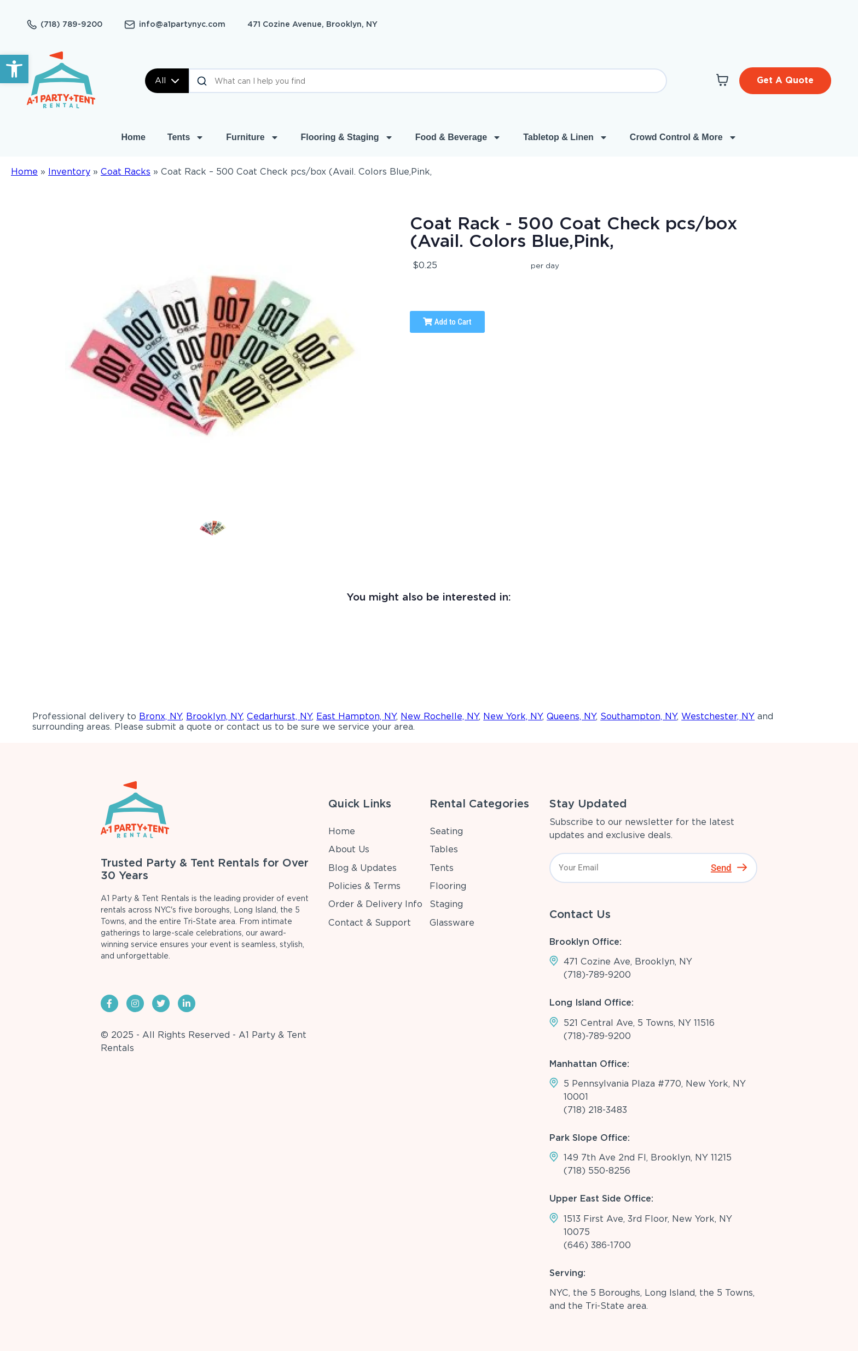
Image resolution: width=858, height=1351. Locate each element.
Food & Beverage (458, 137)
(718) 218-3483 (595, 1110)
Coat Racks (125, 171)
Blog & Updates (362, 868)
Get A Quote (785, 80)
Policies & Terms (364, 886)
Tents (185, 137)
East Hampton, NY (356, 716)
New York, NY (512, 716)
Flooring (448, 886)
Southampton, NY (638, 716)
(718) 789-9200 (71, 24)
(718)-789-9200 (597, 974)
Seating (446, 831)
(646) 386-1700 (597, 1245)
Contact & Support (369, 922)
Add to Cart (447, 322)
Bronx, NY (160, 716)
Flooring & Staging (347, 137)
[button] (14, 69)
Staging (446, 904)
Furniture (252, 137)
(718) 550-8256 (597, 1170)
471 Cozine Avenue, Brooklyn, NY (312, 24)
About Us (348, 849)
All (167, 80)
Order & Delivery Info (375, 904)
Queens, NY (571, 716)
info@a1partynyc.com (182, 24)
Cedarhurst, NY (279, 716)
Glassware (452, 922)
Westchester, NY (718, 716)
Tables (444, 849)
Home (133, 137)
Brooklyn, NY (214, 716)
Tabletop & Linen (565, 137)
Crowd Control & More (683, 137)
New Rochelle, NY (440, 716)
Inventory (69, 171)
